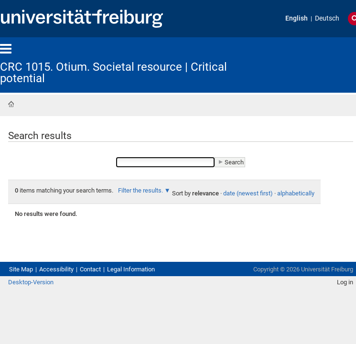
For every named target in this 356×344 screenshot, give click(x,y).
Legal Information (160, 298)
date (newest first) (117, 217)
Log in (337, 321)
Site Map (24, 298)
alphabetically (181, 217)
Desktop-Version (35, 321)
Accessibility (68, 298)
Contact (110, 298)
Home (11, 105)
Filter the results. (185, 204)
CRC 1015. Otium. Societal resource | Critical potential (144, 67)
